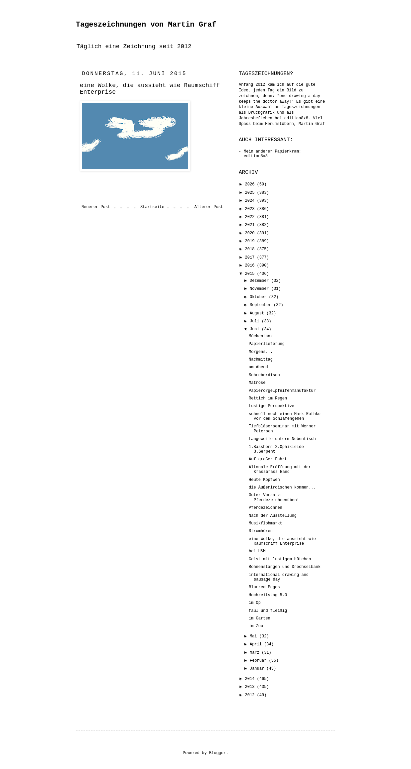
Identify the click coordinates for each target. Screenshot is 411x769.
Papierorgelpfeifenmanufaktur (282, 390)
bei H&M (257, 551)
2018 (251, 249)
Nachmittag (261, 359)
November (260, 288)
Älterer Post (209, 207)
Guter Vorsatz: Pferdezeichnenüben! (274, 497)
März (256, 652)
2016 (251, 265)
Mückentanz (261, 336)
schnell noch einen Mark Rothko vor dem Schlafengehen (285, 416)
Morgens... (261, 352)
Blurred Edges (264, 587)
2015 (251, 274)
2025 (251, 192)
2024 (251, 200)
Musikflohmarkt (265, 523)
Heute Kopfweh (264, 480)
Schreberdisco (264, 375)
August (258, 313)
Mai (254, 636)
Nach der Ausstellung (273, 515)
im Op (255, 603)
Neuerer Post (95, 207)
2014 (251, 679)
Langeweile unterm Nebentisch (282, 439)
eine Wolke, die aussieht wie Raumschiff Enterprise (282, 541)
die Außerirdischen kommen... (282, 487)
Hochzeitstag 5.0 (268, 595)
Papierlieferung (267, 344)
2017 (251, 257)
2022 (251, 217)
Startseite (152, 207)
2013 (251, 687)
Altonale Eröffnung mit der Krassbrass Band (280, 469)
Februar (259, 660)
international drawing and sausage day (279, 577)
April (257, 644)
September (262, 305)
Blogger (217, 753)
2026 (251, 184)
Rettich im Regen (268, 398)
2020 (251, 233)
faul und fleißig (268, 610)
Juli (256, 321)
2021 (251, 225)
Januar (258, 668)
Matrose (257, 383)
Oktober (259, 297)
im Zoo (256, 626)
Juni (256, 329)
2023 (251, 209)
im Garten (259, 618)
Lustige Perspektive (271, 406)
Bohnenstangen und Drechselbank (285, 567)
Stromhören (261, 531)
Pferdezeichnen (265, 507)
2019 (251, 241)
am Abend (258, 367)
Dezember (260, 280)
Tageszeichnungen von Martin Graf (146, 25)
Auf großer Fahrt (268, 459)
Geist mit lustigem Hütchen (280, 559)
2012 (251, 695)
